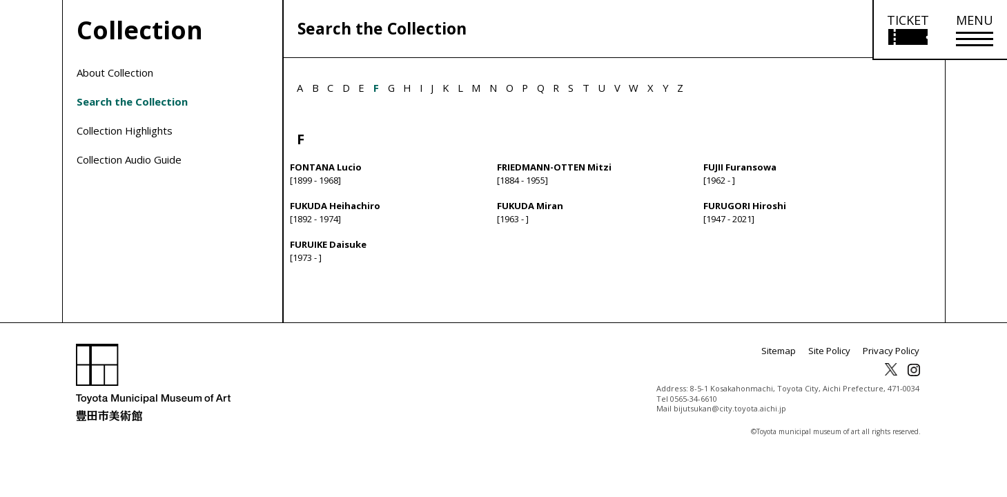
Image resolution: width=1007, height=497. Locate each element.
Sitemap (787, 367)
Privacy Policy (893, 367)
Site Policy (835, 367)
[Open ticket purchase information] (907, 30)
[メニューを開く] (974, 30)
